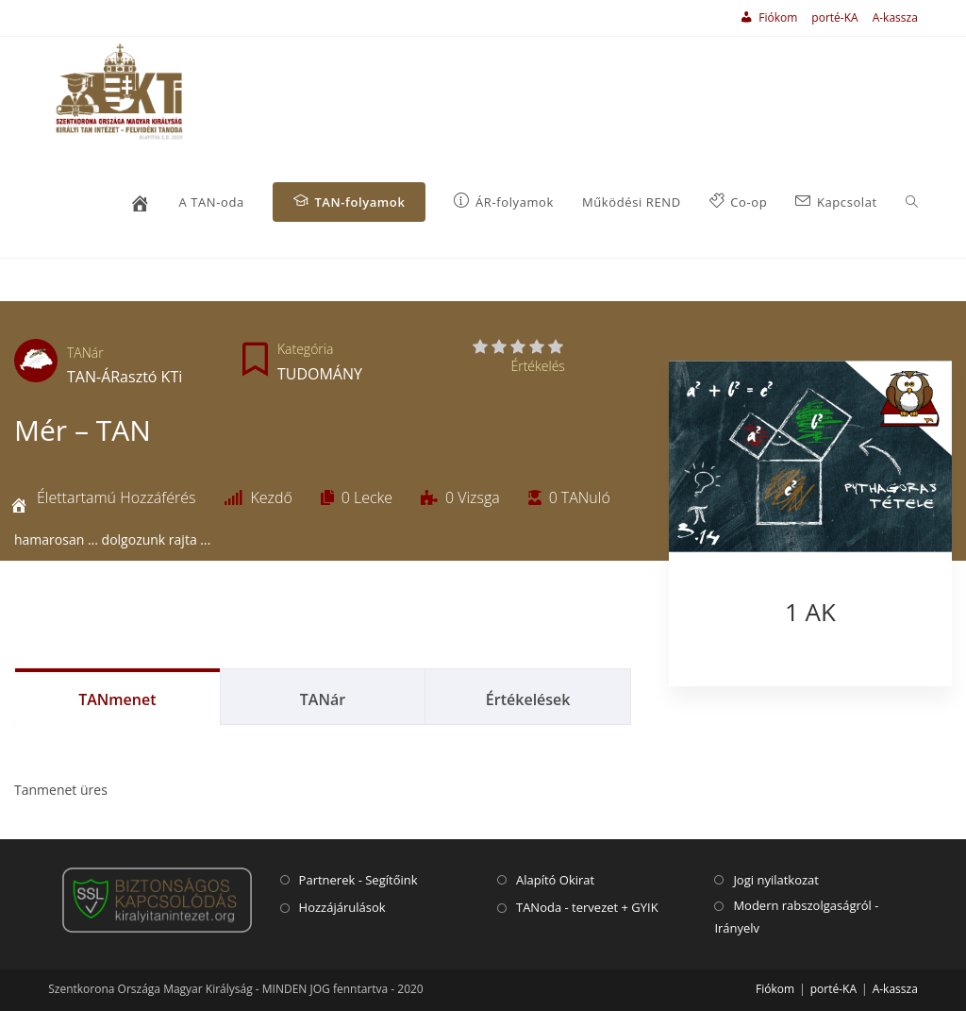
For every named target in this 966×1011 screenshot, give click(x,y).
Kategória (305, 349)
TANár (85, 353)
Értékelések (528, 699)
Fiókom (775, 989)
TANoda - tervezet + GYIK (587, 907)
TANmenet (117, 699)
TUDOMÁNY (319, 373)
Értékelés (537, 366)
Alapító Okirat (555, 879)
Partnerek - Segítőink (358, 879)
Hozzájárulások (342, 907)
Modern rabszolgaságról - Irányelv (796, 916)
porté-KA (834, 17)
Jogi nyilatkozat (776, 879)
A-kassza (895, 17)
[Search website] (911, 202)
